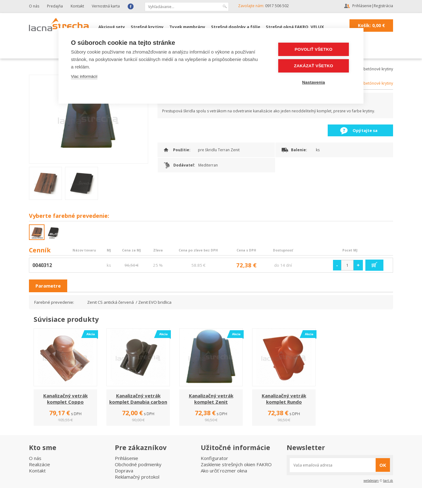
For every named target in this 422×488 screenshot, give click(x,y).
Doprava (124, 470)
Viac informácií (84, 76)
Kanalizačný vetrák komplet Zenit (211, 398)
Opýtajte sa (365, 130)
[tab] (48, 286)
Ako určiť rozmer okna (224, 470)
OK (382, 465)
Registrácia (383, 5)
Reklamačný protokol (137, 477)
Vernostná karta (106, 6)
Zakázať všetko (313, 65)
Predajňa (55, 6)
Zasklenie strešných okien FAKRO (236, 464)
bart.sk (388, 480)
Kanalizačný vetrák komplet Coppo (65, 398)
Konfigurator (214, 458)
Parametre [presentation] (48, 286)
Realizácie (39, 464)
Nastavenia (313, 82)
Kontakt (77, 6)
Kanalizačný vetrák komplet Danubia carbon (138, 398)
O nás (34, 6)
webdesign (371, 480)
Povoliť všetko (313, 49)
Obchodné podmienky (138, 464)
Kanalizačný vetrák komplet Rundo (284, 398)
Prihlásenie (362, 5)
